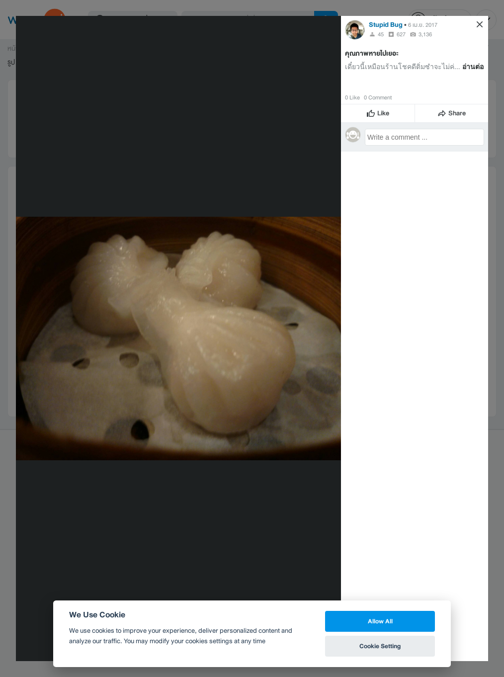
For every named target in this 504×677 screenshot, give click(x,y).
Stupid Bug (386, 24)
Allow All (380, 621)
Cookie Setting (380, 646)
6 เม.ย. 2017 (422, 24)
